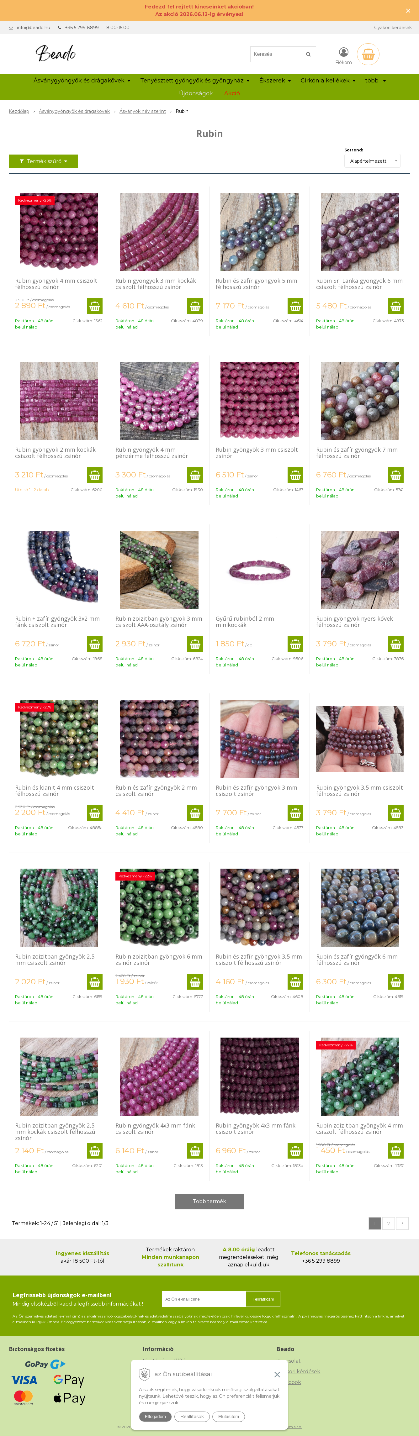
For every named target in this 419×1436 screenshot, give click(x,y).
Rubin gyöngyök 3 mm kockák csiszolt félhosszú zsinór (155, 284)
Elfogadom (155, 1416)
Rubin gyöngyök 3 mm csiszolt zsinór (257, 453)
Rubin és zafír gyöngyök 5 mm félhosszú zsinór (256, 284)
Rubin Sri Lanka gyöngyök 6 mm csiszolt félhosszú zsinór (359, 284)
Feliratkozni (263, 1299)
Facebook (288, 1382)
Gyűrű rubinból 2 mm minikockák (245, 622)
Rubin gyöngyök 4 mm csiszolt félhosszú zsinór (56, 284)
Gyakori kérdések (393, 27)
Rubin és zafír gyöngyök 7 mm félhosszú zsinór (357, 453)
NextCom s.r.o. (289, 1426)
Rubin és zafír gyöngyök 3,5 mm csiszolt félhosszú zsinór (259, 959)
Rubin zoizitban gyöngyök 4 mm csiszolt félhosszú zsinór (359, 1128)
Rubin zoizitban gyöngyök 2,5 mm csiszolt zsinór (54, 959)
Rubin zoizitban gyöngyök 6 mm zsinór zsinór (158, 959)
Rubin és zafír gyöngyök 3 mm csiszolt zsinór (256, 790)
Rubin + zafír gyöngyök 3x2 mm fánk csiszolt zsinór (57, 622)
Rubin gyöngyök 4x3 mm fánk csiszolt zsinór (155, 1128)
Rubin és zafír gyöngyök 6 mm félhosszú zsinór (357, 959)
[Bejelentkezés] (343, 55)
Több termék (209, 1201)
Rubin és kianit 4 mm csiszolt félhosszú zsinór (54, 790)
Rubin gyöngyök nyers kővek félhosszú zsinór (354, 622)
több (375, 80)
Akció (232, 93)
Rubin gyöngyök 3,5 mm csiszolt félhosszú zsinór (359, 790)
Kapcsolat (288, 1361)
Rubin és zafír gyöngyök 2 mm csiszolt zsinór (156, 790)
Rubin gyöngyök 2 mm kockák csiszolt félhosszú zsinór (55, 453)
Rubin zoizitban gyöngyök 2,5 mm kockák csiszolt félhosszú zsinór (55, 1132)
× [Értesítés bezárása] (408, 10)
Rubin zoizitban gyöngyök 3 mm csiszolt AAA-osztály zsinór (158, 622)
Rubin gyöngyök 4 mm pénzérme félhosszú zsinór (151, 453)
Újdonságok (196, 93)
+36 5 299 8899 (82, 27)
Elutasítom (228, 1416)
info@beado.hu (33, 27)
